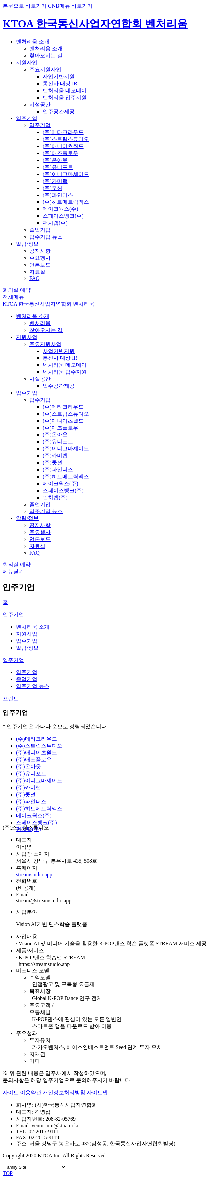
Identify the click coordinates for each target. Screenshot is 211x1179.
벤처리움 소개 (32, 41)
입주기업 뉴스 (46, 237)
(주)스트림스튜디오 (66, 139)
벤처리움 (40, 323)
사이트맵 (97, 1092)
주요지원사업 (45, 69)
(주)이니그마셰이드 (66, 174)
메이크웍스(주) (60, 209)
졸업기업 (40, 230)
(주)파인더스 (58, 195)
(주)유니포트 (58, 167)
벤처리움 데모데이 (65, 90)
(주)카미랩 (55, 181)
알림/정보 (27, 244)
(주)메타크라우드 (63, 132)
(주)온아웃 (55, 160)
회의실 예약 (17, 290)
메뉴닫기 (13, 571)
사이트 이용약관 (22, 1092)
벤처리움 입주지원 (65, 97)
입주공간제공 (59, 111)
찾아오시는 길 (46, 55)
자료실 (37, 272)
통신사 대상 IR (60, 83)
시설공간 (40, 104)
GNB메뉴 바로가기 (70, 6)
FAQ (34, 278)
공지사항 (40, 251)
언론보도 (40, 265)
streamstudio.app (34, 874)
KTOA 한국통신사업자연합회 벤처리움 (95, 24)
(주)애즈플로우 (60, 153)
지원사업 (26, 62)
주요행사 (40, 258)
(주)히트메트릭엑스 (66, 202)
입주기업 (26, 118)
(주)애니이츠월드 (63, 146)
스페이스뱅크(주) (63, 216)
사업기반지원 (59, 76)
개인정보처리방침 (64, 1092)
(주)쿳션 (52, 188)
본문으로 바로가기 (25, 6)
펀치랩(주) (55, 223)
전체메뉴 (13, 297)
